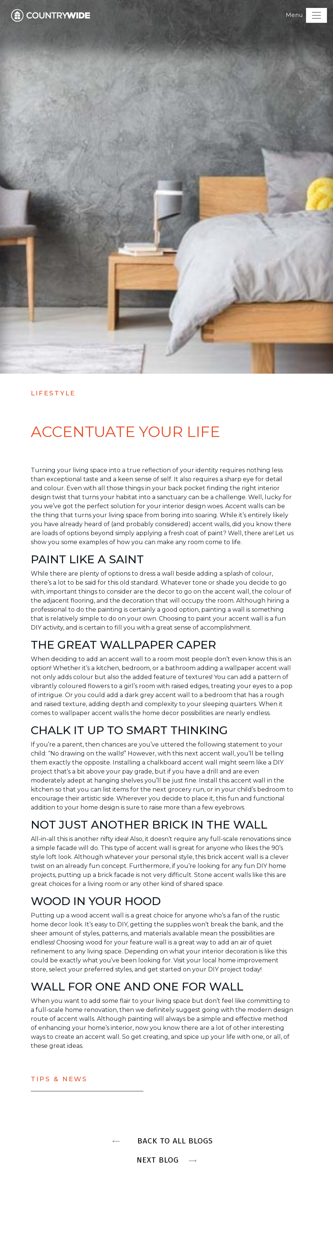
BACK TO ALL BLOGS (166, 1141)
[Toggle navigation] (316, 15)
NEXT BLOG (166, 1160)
